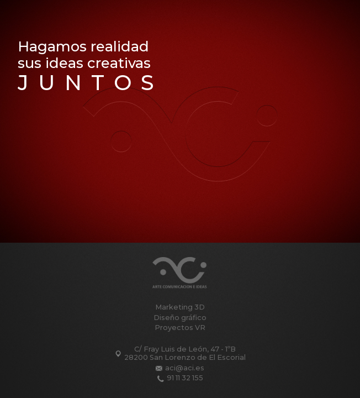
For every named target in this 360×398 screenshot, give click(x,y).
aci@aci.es (184, 368)
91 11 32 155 (185, 378)
